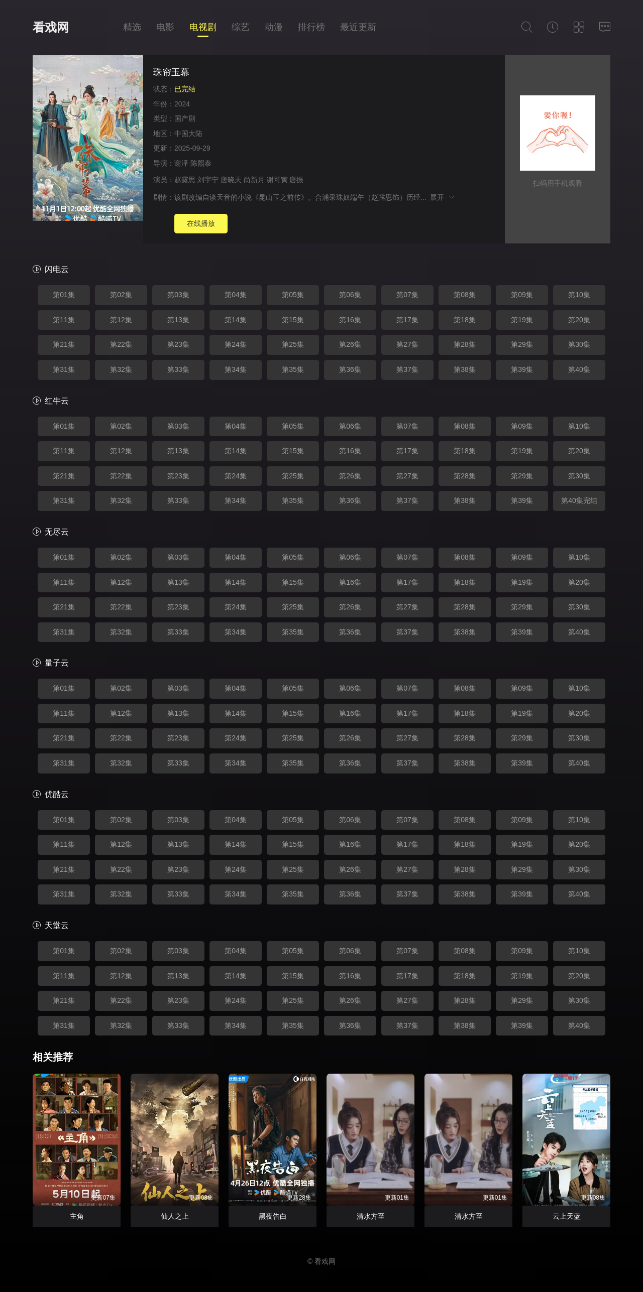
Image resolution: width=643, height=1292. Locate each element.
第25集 (293, 344)
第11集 (64, 320)
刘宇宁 (208, 180)
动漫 (274, 27)
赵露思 (184, 180)
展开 (443, 197)
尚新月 (254, 180)
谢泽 (181, 163)
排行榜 (311, 27)
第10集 (579, 295)
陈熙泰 (200, 163)
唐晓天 (231, 180)
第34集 (236, 369)
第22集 (121, 344)
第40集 (579, 369)
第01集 (64, 295)
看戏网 (51, 27)
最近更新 (358, 27)
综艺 (241, 27)
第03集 (178, 295)
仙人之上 (175, 1216)
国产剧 (184, 118)
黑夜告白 (273, 1216)
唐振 (296, 180)
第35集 (293, 369)
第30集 (579, 344)
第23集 (178, 344)
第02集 (121, 295)
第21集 (64, 344)
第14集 (236, 320)
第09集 (522, 295)
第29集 (522, 344)
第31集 (64, 369)
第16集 (350, 320)
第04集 (236, 295)
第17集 (407, 320)
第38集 (465, 369)
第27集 (407, 344)
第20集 (579, 320)
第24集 (236, 344)
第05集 (293, 295)
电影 (165, 27)
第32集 (121, 369)
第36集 (350, 369)
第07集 (407, 295)
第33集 (178, 369)
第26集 (350, 344)
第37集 (407, 369)
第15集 (293, 320)
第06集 (350, 295)
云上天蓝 (567, 1216)
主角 (77, 1216)
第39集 (522, 369)
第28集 (465, 344)
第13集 (178, 320)
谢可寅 (277, 180)
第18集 (465, 320)
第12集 (121, 320)
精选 (132, 27)
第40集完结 (579, 500)
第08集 (465, 295)
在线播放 (201, 223)
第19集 (522, 320)
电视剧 (203, 27)
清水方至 (371, 1216)
